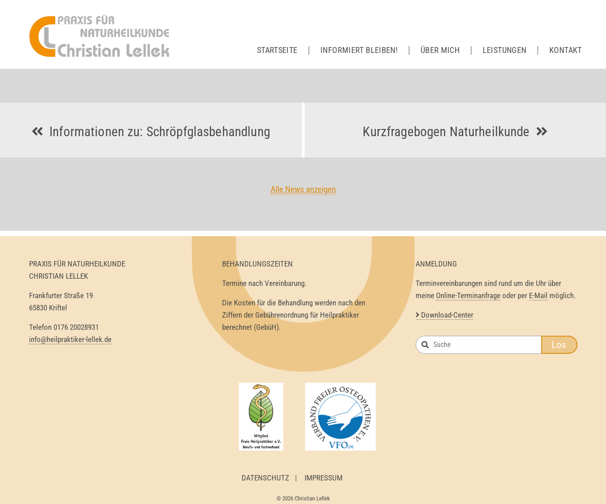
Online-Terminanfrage (468, 295)
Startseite (277, 50)
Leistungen (505, 50)
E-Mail (538, 295)
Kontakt (565, 50)
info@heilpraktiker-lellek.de (70, 339)
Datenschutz (265, 477)
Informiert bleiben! (359, 50)
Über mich (440, 50)
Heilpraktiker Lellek (101, 36)
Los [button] (559, 344)
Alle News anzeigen (303, 189)
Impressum (324, 477)
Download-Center (444, 314)
